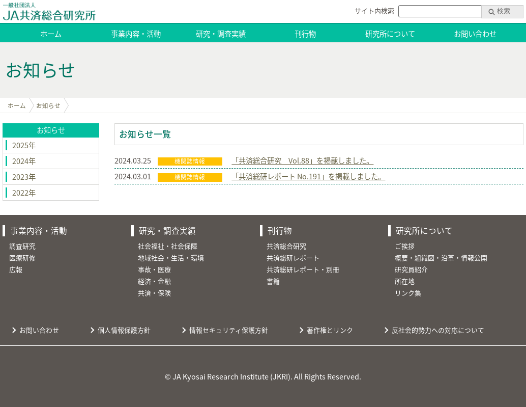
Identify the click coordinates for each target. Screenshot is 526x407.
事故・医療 (154, 269)
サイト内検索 (374, 10)
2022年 (24, 192)
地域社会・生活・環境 (171, 257)
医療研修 (22, 257)
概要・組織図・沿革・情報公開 (441, 257)
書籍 (273, 281)
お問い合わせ (475, 33)
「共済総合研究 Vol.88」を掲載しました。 (302, 160)
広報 (15, 269)
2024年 (24, 161)
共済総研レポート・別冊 (303, 269)
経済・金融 (154, 281)
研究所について (390, 33)
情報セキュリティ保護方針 (228, 330)
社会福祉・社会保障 (167, 246)
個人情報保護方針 (124, 330)
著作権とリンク (330, 330)
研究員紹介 (411, 269)
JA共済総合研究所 (49, 11)
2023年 (24, 177)
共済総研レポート (293, 257)
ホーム (51, 33)
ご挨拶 (405, 246)
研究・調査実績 (221, 33)
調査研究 (22, 246)
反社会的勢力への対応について (438, 330)
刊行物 (305, 33)
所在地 (405, 281)
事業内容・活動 (136, 33)
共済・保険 (154, 292)
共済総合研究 (286, 246)
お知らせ (48, 105)
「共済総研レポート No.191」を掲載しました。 (308, 176)
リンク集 (408, 292)
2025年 (24, 145)
